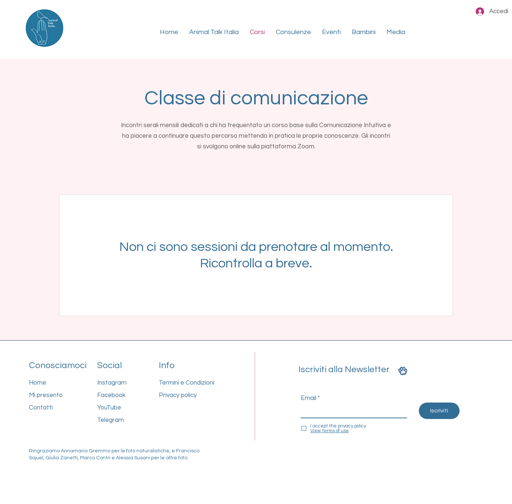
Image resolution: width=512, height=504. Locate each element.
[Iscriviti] (439, 411)
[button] (214, 32)
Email (308, 398)
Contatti (41, 407)
